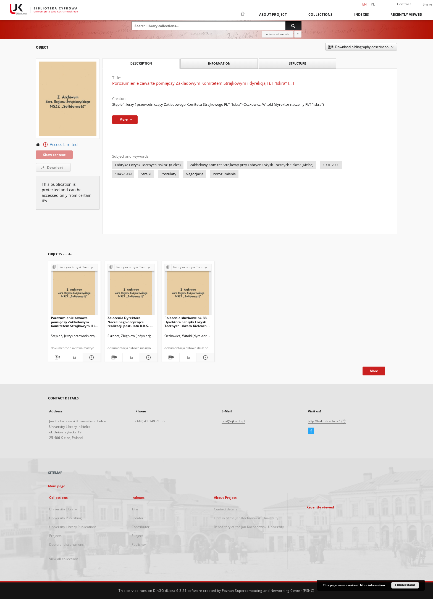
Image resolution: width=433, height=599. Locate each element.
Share (427, 4)
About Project (273, 14)
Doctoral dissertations (66, 544)
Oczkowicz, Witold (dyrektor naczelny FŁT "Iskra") (283, 104)
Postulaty (168, 174)
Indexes (361, 14)
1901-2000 (331, 165)
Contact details (225, 509)
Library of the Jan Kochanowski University (246, 518)
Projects (55, 535)
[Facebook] (311, 431)
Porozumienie (224, 174)
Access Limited (57, 145)
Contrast (404, 4)
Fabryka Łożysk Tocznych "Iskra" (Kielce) (148, 165)
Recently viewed (406, 14)
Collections (320, 14)
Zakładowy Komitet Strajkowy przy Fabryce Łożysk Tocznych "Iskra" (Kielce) (251, 165)
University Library (63, 509)
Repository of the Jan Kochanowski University (249, 526)
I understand (405, 585)
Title (135, 509)
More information (372, 585)
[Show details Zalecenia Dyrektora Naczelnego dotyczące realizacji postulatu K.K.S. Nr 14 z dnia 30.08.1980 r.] (148, 357)
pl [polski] (373, 4)
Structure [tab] (297, 63)
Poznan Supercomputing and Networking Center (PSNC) (268, 590)
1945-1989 (123, 174)
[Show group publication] (74, 267)
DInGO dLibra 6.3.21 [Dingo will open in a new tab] (170, 590)
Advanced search (277, 34)
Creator (138, 518)
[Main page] (242, 14)
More (374, 371)
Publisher (139, 544)
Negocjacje (194, 174)
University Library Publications (73, 526)
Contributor (140, 526)
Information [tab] (219, 63)
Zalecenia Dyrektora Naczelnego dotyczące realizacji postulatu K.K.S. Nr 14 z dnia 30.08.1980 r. (130, 322)
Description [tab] (141, 63)
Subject (137, 535)
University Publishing (65, 518)
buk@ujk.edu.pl (233, 421)
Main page (56, 486)
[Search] (293, 25)
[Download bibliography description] (57, 357)
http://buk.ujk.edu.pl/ (327, 421)
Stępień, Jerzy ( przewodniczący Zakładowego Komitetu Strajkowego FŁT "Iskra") (177, 104)
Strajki (146, 174)
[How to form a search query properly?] (297, 34)
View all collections (63, 558)
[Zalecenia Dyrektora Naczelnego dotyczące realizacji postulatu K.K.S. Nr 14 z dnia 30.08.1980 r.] (131, 291)
